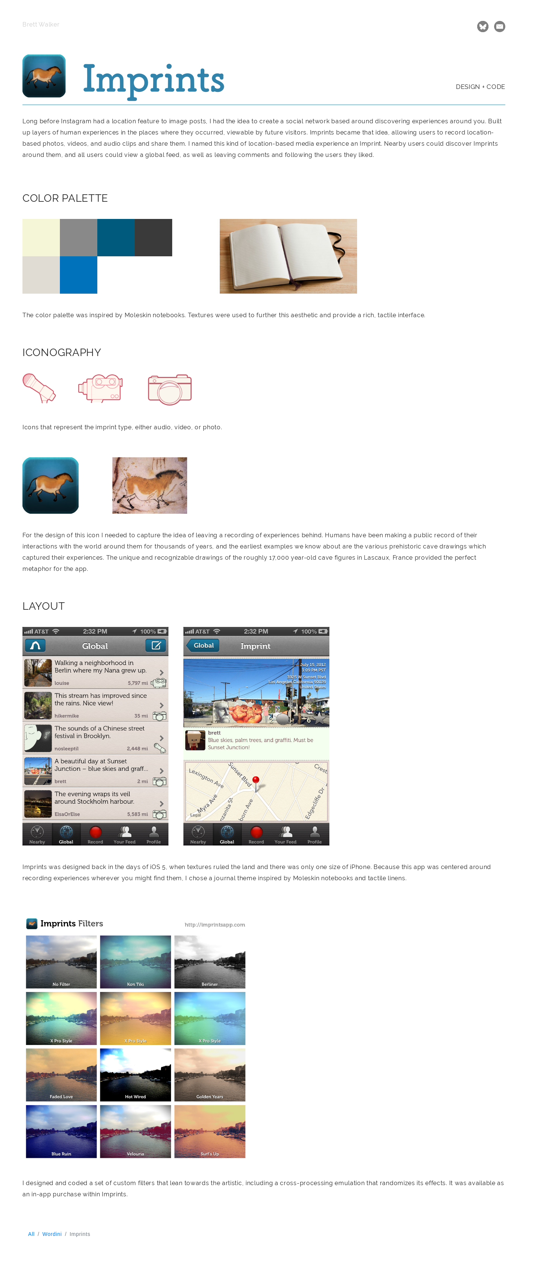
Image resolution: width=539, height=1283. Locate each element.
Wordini (52, 1234)
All (31, 1234)
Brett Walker (41, 24)
